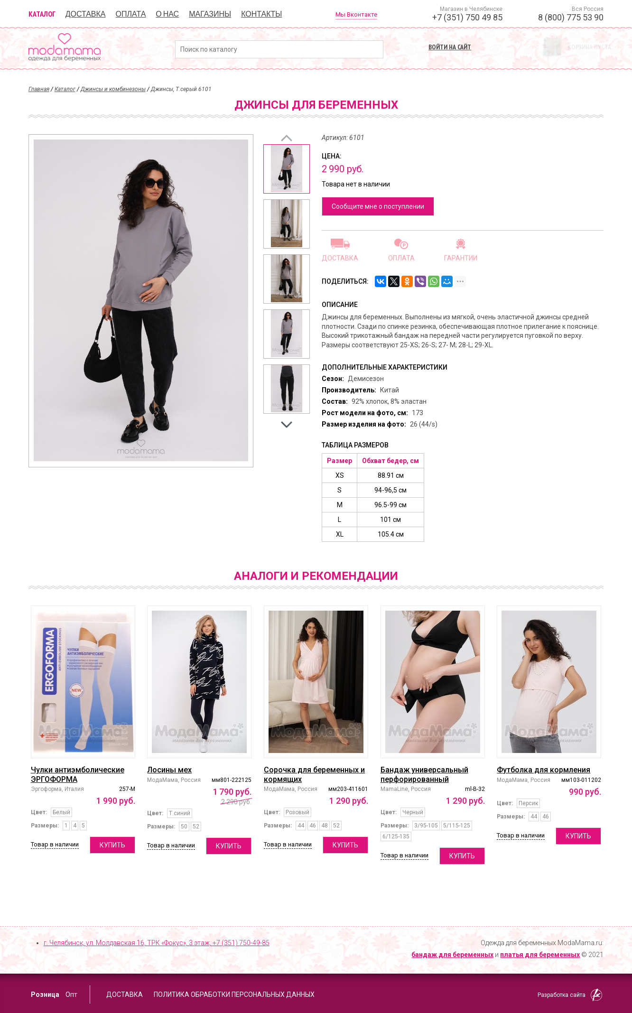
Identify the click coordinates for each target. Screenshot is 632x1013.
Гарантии (460, 257)
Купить (112, 845)
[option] (286, 169)
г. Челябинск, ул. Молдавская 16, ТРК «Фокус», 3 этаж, (157, 943)
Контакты (261, 14)
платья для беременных (540, 954)
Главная (38, 89)
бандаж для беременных (452, 954)
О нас (167, 14)
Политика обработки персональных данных (234, 994)
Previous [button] (286, 138)
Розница (45, 994)
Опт (71, 994)
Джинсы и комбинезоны (113, 89)
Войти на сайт (449, 47)
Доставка (85, 14)
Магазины (210, 14)
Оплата (131, 14)
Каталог (42, 14)
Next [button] (286, 424)
